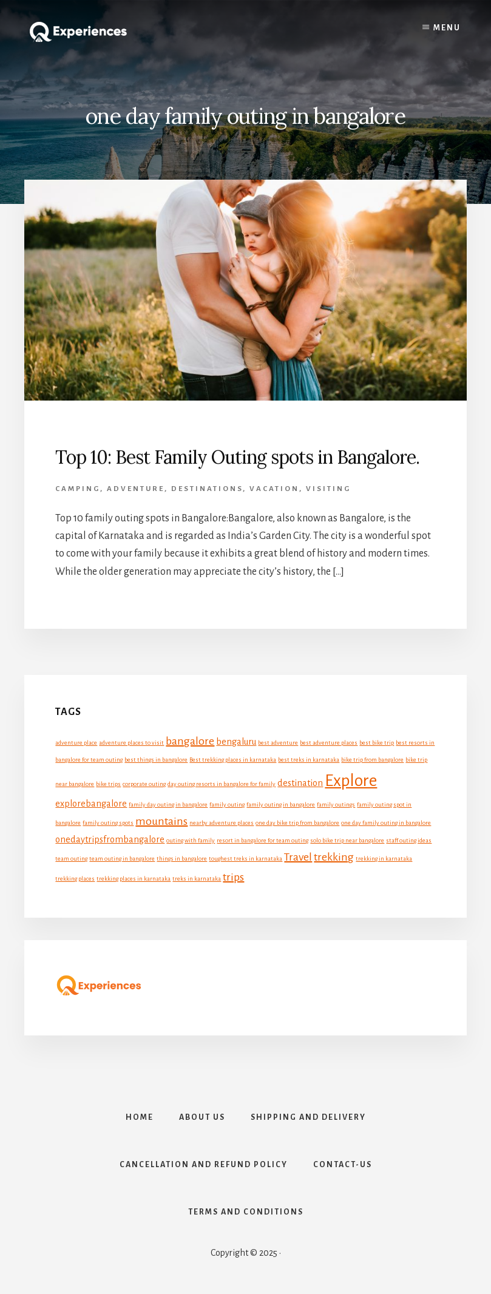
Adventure (135, 489)
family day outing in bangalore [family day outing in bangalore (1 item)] (168, 804)
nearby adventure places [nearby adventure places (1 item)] (221, 822)
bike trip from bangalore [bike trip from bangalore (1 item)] (372, 759)
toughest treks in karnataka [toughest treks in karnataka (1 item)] (245, 858)
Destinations (207, 489)
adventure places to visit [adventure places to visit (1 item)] (131, 742)
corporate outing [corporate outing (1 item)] (144, 784)
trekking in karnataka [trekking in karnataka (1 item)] (384, 858)
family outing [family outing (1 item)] (227, 804)
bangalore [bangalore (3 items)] (190, 741)
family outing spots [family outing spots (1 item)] (108, 822)
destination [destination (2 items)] (300, 783)
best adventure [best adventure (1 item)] (278, 742)
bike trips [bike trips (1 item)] (108, 784)
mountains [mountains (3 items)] (161, 821)
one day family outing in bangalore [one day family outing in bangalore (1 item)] (386, 822)
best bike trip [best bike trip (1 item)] (376, 742)
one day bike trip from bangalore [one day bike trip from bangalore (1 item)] (297, 822)
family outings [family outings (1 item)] (336, 804)
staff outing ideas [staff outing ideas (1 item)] (409, 840)
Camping (77, 489)
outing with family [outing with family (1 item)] (190, 840)
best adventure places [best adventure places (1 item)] (328, 742)
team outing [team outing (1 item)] (71, 858)
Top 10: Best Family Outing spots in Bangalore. (237, 457)
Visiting (328, 489)
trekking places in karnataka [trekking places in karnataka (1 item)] (134, 878)
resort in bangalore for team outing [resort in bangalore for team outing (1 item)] (262, 840)
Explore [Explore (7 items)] (351, 781)
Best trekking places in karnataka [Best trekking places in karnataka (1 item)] (232, 759)
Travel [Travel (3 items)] (298, 857)
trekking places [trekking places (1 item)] (75, 878)
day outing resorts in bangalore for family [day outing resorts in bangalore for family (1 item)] (222, 784)
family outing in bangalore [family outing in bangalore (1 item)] (280, 804)
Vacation (274, 489)
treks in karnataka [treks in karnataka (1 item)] (196, 878)
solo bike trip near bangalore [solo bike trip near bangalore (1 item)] (347, 840)
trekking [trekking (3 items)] (334, 857)
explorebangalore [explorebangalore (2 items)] (91, 803)
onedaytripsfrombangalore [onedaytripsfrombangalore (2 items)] (109, 839)
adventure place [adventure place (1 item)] (76, 742)
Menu (447, 28)
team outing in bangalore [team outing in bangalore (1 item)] (122, 858)
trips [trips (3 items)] (233, 877)
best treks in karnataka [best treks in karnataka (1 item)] (308, 759)
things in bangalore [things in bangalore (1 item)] (182, 858)
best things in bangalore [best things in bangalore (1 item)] (156, 759)
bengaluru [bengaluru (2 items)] (236, 742)
